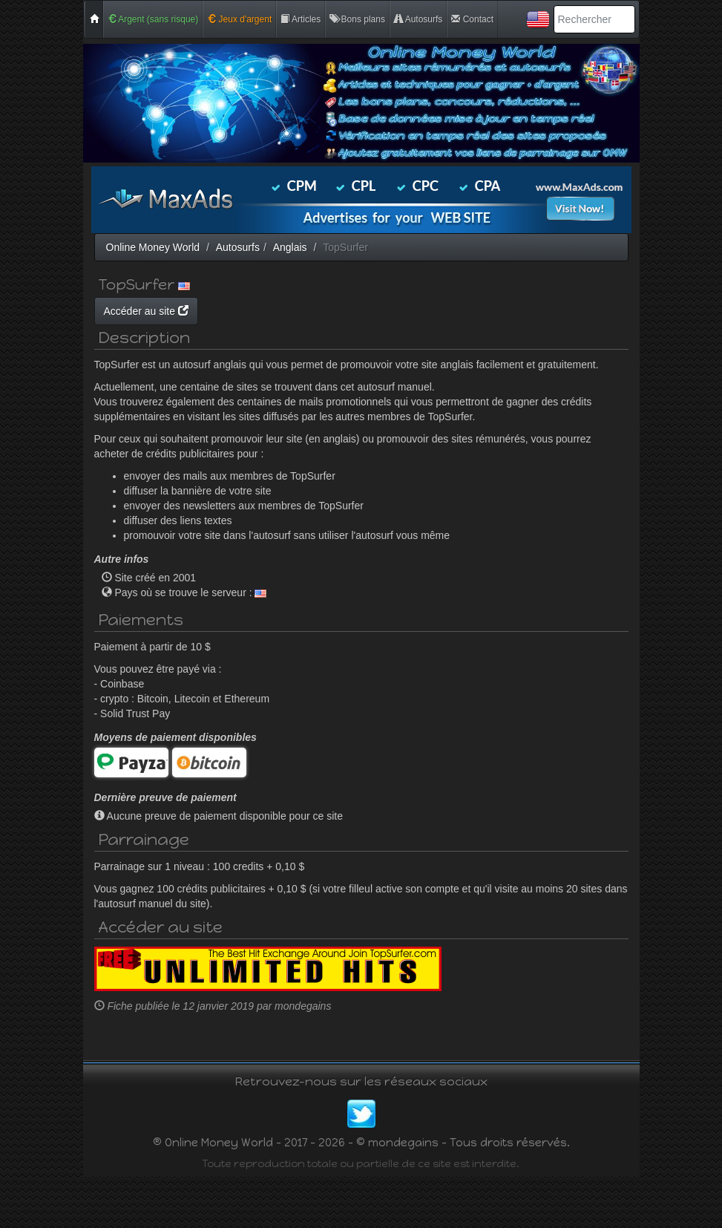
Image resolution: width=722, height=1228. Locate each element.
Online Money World (153, 247)
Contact (472, 19)
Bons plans (357, 19)
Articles (300, 19)
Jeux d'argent (239, 19)
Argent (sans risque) (153, 19)
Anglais (290, 247)
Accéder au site (287, 311)
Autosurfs (418, 19)
